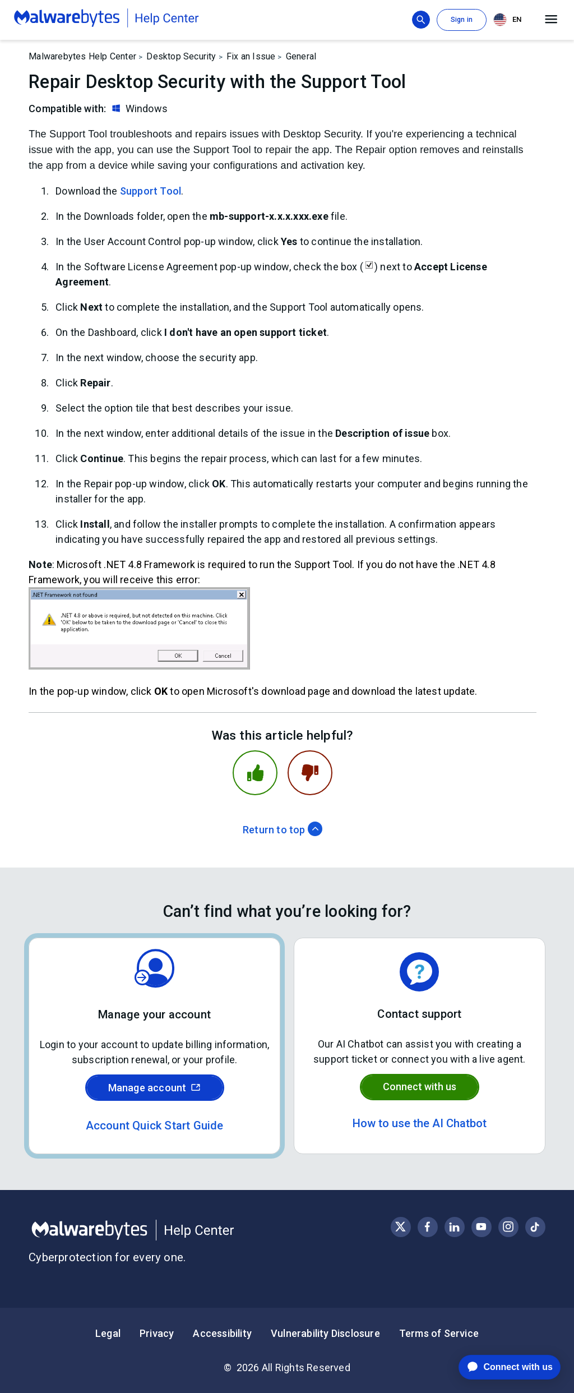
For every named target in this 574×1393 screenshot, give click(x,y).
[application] (501, 1367)
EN (507, 19)
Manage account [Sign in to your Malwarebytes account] (154, 1088)
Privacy (157, 1333)
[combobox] (509, 20)
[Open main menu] (551, 19)
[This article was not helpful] (310, 772)
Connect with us (419, 1086)
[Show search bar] (421, 20)
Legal (108, 1333)
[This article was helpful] (255, 772)
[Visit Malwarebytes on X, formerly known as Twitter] (400, 1226)
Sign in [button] (462, 20)
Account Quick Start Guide (155, 1125)
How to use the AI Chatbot (420, 1123)
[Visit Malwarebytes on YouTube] (481, 1226)
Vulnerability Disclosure (325, 1333)
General (301, 56)
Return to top (282, 830)
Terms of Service (439, 1333)
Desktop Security (181, 56)
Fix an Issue (250, 56)
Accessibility (222, 1333)
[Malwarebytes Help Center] (158, 1230)
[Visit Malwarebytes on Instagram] (508, 1226)
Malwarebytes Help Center (82, 56)
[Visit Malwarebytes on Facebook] (427, 1226)
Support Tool (150, 191)
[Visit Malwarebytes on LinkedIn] (454, 1226)
